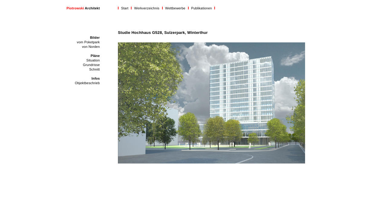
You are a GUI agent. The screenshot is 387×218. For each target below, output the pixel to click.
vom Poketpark (88, 42)
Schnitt (94, 69)
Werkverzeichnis (147, 8)
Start (124, 8)
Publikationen (201, 8)
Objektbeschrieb (87, 83)
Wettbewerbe (175, 8)
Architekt (83, 8)
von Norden (91, 46)
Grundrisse (91, 65)
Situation (93, 60)
